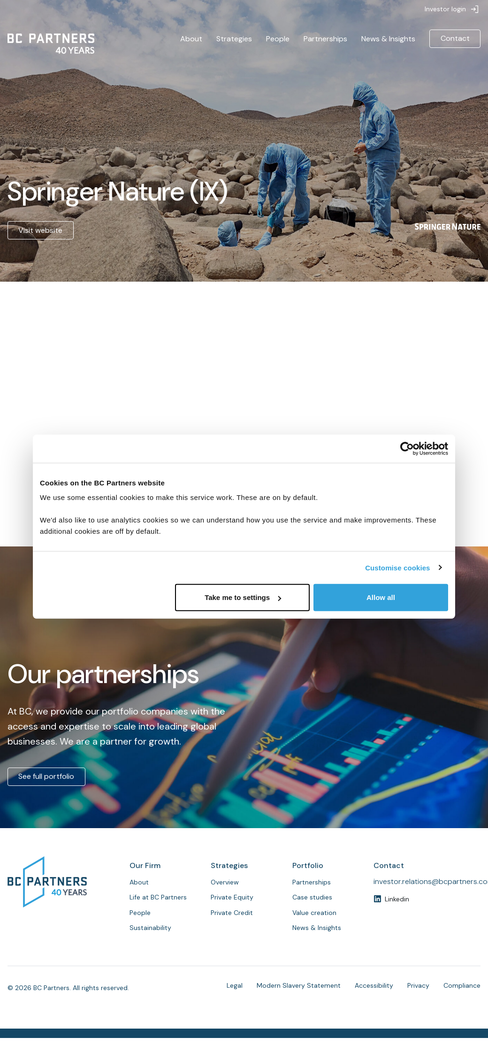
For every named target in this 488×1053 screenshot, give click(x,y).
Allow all (380, 597)
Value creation (314, 912)
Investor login (445, 9)
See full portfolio (46, 776)
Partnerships (325, 39)
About (191, 39)
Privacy (418, 985)
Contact (455, 38)
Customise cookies (397, 567)
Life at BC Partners (158, 897)
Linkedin (397, 899)
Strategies (234, 39)
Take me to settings (243, 597)
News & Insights (388, 39)
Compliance (461, 985)
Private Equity (232, 897)
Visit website (40, 230)
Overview (225, 882)
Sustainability (150, 927)
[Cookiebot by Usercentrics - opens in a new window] (407, 448)
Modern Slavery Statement (299, 985)
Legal (235, 985)
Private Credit (232, 912)
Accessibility (374, 985)
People (278, 39)
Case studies (312, 897)
